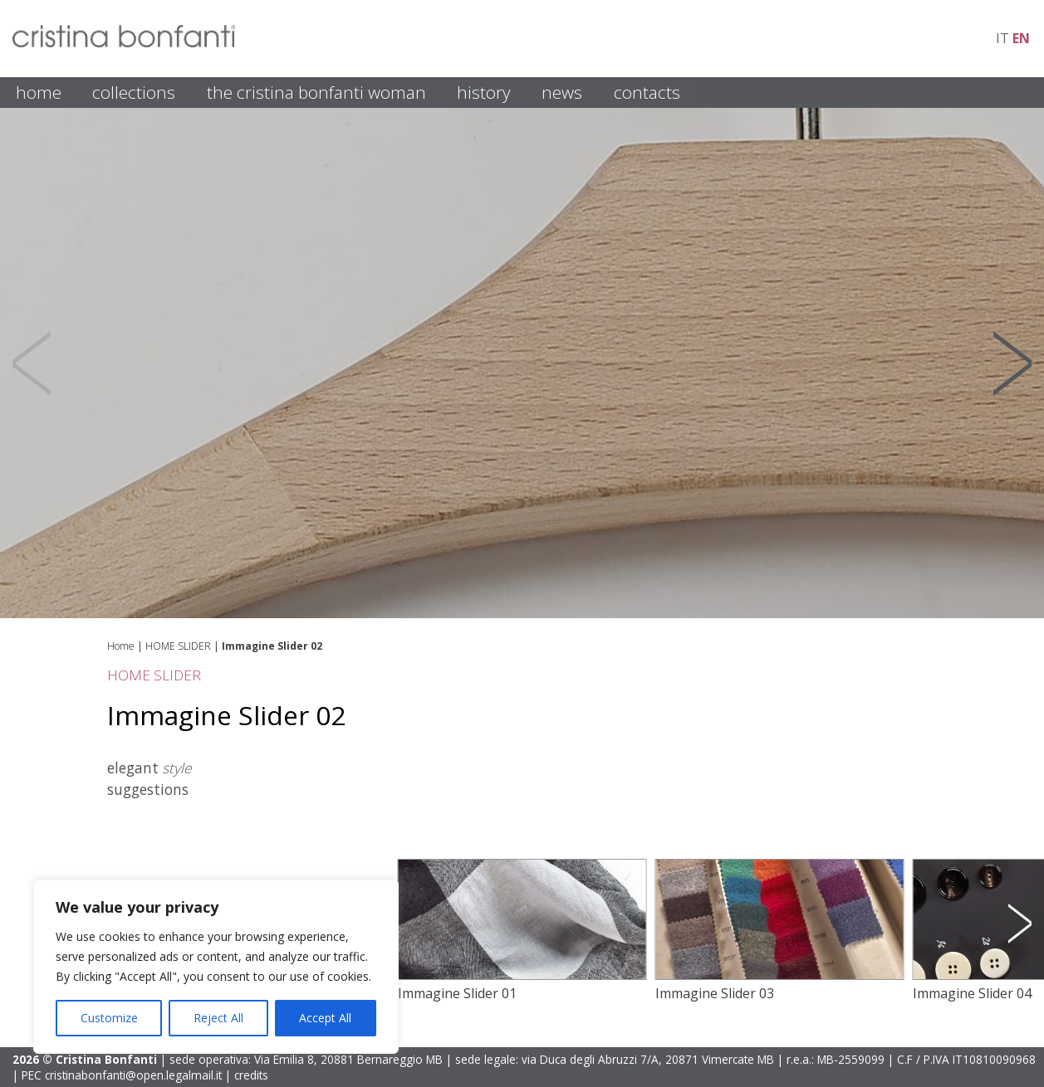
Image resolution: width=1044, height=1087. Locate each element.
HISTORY (484, 92)
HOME (38, 92)
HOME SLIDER (178, 646)
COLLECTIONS (133, 92)
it (1002, 38)
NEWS (562, 92)
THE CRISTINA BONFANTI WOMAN (316, 92)
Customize (109, 1018)
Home (121, 646)
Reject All (218, 1018)
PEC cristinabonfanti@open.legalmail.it (122, 1075)
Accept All (325, 1018)
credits (251, 1075)
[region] (216, 967)
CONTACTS (647, 92)
